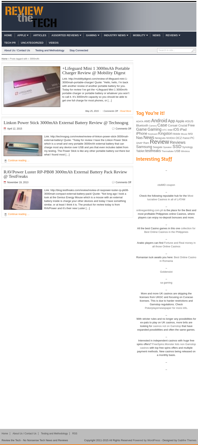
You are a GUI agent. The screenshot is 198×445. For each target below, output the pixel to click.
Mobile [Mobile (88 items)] (176, 134)
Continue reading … (19, 160)
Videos (54, 42)
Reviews (172, 35)
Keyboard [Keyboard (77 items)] (152, 134)
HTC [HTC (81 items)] (164, 130)
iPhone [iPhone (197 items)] (141, 134)
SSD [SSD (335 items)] (177, 146)
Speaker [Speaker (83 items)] (167, 147)
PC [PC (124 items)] (192, 138)
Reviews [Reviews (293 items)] (178, 142)
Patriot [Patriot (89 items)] (186, 138)
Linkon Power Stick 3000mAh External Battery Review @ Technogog (66, 122)
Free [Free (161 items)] (191, 125)
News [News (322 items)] (148, 137)
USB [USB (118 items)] (177, 151)
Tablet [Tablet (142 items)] (140, 151)
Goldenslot (166, 271)
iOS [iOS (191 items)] (176, 129)
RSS (74, 433)
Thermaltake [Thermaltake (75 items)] (168, 151)
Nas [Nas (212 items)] (139, 138)
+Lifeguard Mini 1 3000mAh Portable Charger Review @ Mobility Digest (96, 70)
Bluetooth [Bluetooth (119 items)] (142, 125)
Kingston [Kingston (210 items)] (165, 134)
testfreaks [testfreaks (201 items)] (153, 151)
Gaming (91, 35)
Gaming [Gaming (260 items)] (154, 129)
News (156, 35)
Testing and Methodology (49, 50)
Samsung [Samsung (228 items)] (144, 147)
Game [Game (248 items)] (141, 129)
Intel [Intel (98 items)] (170, 129)
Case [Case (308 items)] (162, 125)
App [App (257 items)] (171, 121)
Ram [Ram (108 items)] (146, 142)
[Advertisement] (166, 82)
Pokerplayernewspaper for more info (166, 307)
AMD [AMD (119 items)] (147, 121)
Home (8, 35)
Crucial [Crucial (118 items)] (182, 125)
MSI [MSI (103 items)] (190, 133)
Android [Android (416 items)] (159, 120)
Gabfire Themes (187, 440)
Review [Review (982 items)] (159, 141)
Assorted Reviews (65, 35)
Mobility (139, 35)
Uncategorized (32, 42)
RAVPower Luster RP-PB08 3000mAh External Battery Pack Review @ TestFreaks (65, 174)
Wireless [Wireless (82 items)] (185, 151)
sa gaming (166, 282)
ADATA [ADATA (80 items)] (139, 121)
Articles (39, 35)
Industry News (115, 35)
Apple (21, 35)
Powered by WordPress (146, 440)
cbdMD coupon (166, 184)
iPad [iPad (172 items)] (183, 130)
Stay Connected (78, 50)
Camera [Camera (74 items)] (153, 125)
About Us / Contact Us (17, 50)
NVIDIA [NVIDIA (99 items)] (170, 138)
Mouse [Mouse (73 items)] (184, 134)
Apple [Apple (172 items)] (180, 121)
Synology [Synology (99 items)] (187, 147)
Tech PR (10, 42)
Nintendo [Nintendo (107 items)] (160, 138)
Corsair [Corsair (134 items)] (173, 125)
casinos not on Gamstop (166, 326)
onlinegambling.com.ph (149, 210)
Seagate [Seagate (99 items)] (157, 147)
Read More (125, 111)
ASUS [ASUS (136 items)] (189, 121)
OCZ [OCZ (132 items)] (179, 138)
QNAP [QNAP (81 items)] (139, 143)
